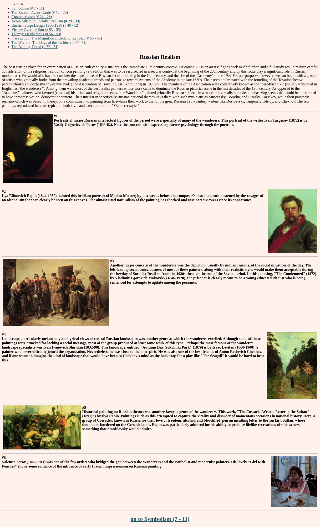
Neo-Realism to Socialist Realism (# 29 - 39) (45, 21)
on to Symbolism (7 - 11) (160, 519)
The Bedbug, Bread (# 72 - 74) (34, 47)
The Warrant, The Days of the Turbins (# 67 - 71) (48, 42)
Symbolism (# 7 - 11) (27, 8)
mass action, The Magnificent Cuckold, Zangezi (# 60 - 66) (56, 38)
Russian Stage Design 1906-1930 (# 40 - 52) (45, 25)
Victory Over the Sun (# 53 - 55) (36, 30)
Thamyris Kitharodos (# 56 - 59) (36, 34)
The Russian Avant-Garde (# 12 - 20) (39, 12)
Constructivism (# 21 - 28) (31, 17)
